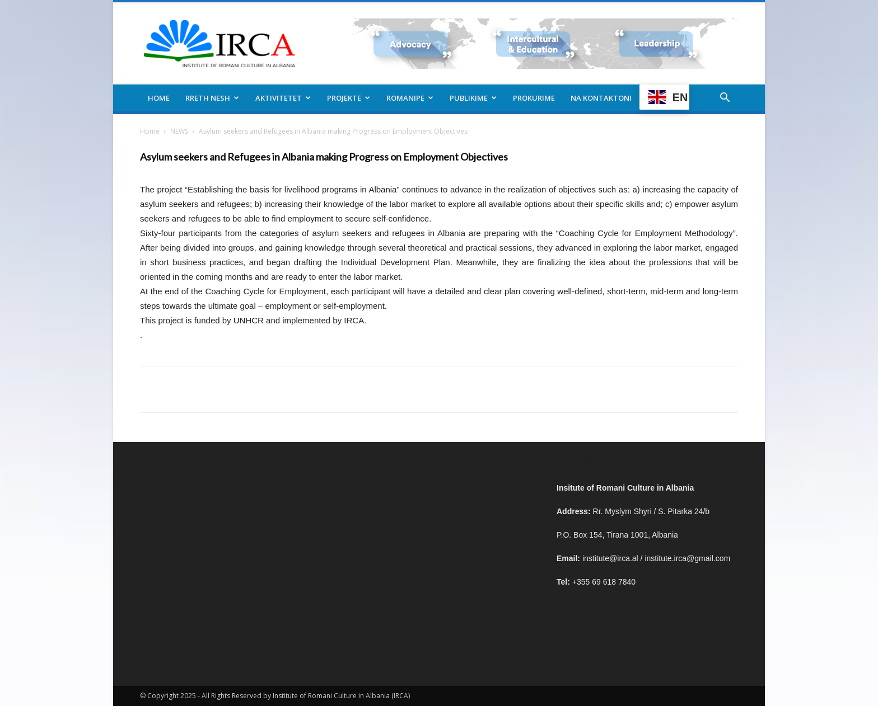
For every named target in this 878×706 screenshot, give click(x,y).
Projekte (348, 98)
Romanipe (409, 98)
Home (159, 98)
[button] (724, 98)
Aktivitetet (283, 98)
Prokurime (534, 98)
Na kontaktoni (601, 98)
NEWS (179, 131)
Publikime (473, 98)
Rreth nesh (212, 98)
